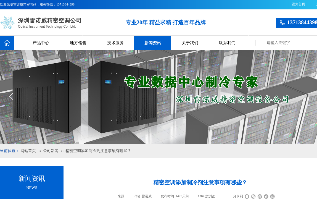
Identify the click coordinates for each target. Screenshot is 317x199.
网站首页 (28, 151)
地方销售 (78, 43)
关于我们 (190, 43)
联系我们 (227, 43)
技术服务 (115, 43)
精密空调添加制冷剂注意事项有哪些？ (98, 151)
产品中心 (41, 43)
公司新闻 (51, 151)
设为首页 (298, 4)
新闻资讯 (152, 43)
